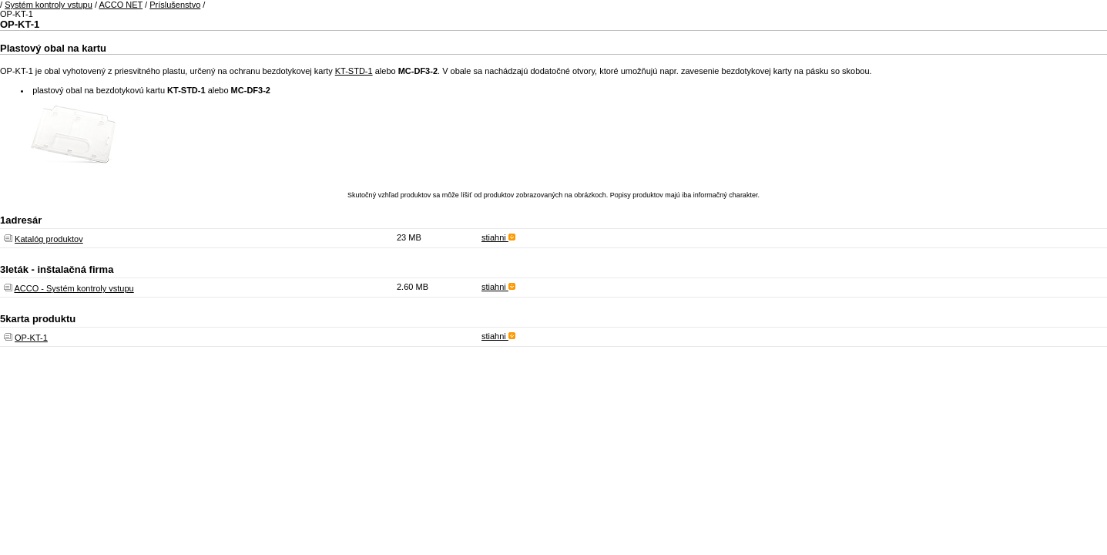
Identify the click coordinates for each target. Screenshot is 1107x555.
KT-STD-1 (354, 71)
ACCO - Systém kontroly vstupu (73, 288)
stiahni (498, 237)
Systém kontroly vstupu (48, 4)
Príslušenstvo (174, 4)
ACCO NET (121, 4)
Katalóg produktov (49, 239)
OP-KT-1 (31, 337)
